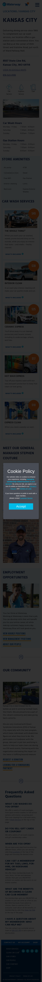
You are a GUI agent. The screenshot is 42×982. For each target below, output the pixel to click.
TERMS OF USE (25, 489)
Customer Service (26, 498)
